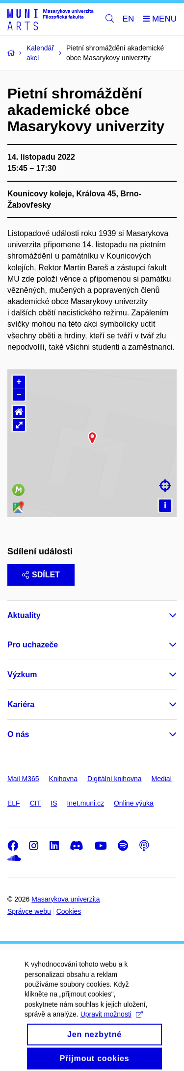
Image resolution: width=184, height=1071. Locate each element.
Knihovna (63, 779)
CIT (35, 803)
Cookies (68, 911)
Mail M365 (23, 779)
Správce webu (29, 911)
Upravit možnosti (111, 1026)
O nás (18, 734)
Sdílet (41, 575)
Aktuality (24, 615)
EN (128, 19)
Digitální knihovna (114, 779)
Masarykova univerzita (65, 899)
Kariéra (20, 704)
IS (54, 803)
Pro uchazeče (32, 645)
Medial (162, 779)
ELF (13, 803)
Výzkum (22, 674)
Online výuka (134, 803)
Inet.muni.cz (85, 803)
